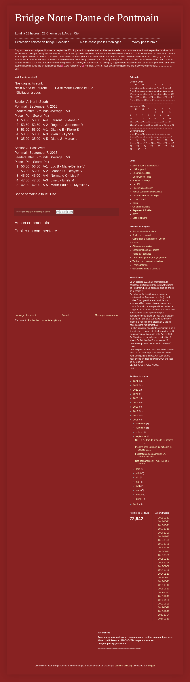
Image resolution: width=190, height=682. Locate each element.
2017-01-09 (163, 566)
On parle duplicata (141, 206)
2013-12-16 (163, 529)
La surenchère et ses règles (145, 195)
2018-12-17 (163, 596)
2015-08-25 (163, 540)
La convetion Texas (141, 177)
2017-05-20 (163, 570)
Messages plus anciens (106, 315)
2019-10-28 (163, 607)
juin (138, 477)
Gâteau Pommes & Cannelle (146, 268)
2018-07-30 (163, 588)
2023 (136, 385)
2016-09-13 (163, 559)
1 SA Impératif (139, 169)
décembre (141, 423)
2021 (136, 394)
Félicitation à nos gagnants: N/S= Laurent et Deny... (151, 455)
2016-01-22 (163, 551)
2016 (136, 415)
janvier (139, 499)
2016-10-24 (163, 562)
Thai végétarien (140, 265)
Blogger (151, 665)
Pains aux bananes (141, 254)
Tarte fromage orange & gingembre (149, 257)
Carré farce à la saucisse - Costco (149, 239)
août (138, 469)
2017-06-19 (163, 574)
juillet (138, 473)
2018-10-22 (163, 592)
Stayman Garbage (141, 180)
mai (138, 482)
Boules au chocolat (141, 235)
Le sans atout (139, 199)
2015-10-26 (163, 544)
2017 (136, 411)
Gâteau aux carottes (142, 246)
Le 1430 (136, 184)
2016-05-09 (163, 555)
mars (138, 490)
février (139, 494)
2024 (136, 381)
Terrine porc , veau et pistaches (147, 261)
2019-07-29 (163, 603)
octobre (140, 432)
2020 (136, 398)
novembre (141, 428)
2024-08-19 (163, 618)
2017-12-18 (163, 585)
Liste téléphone (139, 218)
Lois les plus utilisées (142, 188)
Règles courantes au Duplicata (147, 191)
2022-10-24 (163, 615)
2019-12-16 (163, 611)
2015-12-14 (163, 547)
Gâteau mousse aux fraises (145, 250)
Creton (135, 242)
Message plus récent (26, 315)
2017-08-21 (163, 577)
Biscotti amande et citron (144, 231)
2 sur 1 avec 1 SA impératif (145, 165)
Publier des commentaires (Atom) (44, 320)
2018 (136, 407)
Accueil (65, 315)
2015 (136, 419)
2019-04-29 (163, 600)
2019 (136, 402)
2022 (136, 390)
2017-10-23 (163, 581)
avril (138, 486)
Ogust (135, 203)
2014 (136, 504)
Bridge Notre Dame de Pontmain (87, 18)
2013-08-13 (163, 517)
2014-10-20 (163, 533)
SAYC (135, 214)
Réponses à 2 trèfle (141, 210)
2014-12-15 (163, 536)
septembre (141, 436)
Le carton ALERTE (141, 173)
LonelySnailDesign (124, 665)
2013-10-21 (163, 521)
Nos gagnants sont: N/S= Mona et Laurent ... (152, 462)
